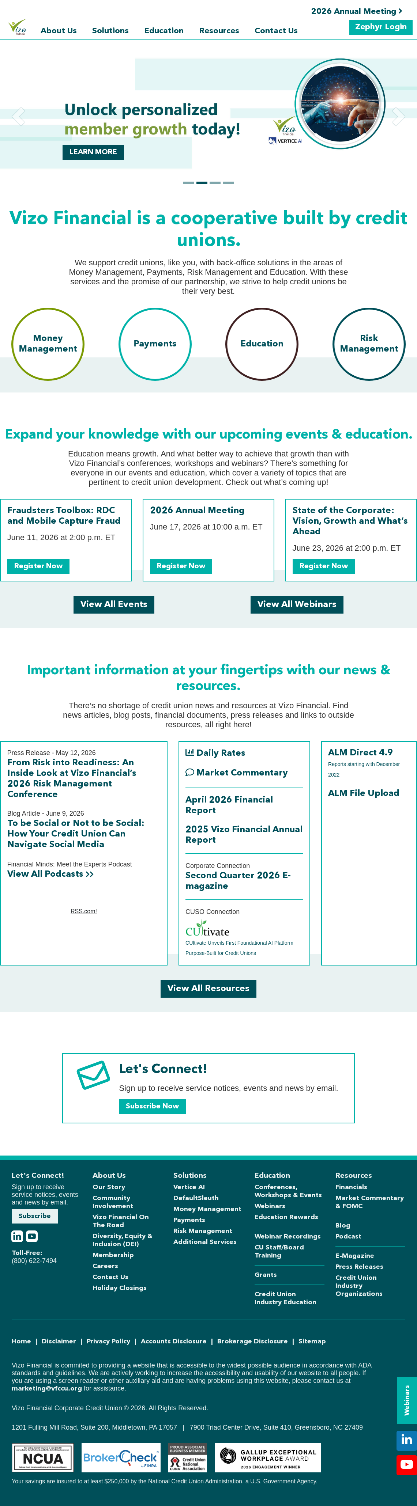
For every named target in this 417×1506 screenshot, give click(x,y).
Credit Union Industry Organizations (359, 1286)
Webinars (270, 1206)
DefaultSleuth (196, 1198)
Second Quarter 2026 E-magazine (238, 881)
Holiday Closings (120, 1288)
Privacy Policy (108, 1341)
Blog (342, 1225)
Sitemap (312, 1341)
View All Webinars (297, 604)
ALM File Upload (363, 793)
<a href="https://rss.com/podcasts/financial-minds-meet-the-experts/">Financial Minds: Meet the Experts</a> (83, 912)
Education (164, 31)
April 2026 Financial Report (229, 805)
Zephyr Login (381, 27)
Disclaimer (59, 1341)
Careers (105, 1266)
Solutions (110, 31)
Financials (351, 1187)
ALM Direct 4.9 (364, 763)
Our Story (109, 1187)
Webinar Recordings (288, 1236)
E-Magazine (354, 1256)
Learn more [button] (93, 152)
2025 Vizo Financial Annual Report (244, 835)
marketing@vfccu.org (47, 1388)
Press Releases (359, 1267)
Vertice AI (189, 1187)
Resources (219, 31)
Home (21, 1341)
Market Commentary (236, 773)
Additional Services (205, 1242)
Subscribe (35, 1216)
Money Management (207, 1209)
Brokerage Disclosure (252, 1341)
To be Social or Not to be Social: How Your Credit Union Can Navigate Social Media (75, 834)
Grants (266, 1275)
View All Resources (208, 989)
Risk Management (202, 1231)
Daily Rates (215, 753)
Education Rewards (286, 1217)
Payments (189, 1220)
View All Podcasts (50, 874)
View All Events (113, 604)
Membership (113, 1255)
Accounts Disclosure (174, 1341)
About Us (59, 31)
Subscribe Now (152, 1106)
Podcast (348, 1236)
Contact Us (276, 31)
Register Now (38, 566)
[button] (18, 116)
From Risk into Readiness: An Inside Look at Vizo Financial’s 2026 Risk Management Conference (71, 779)
